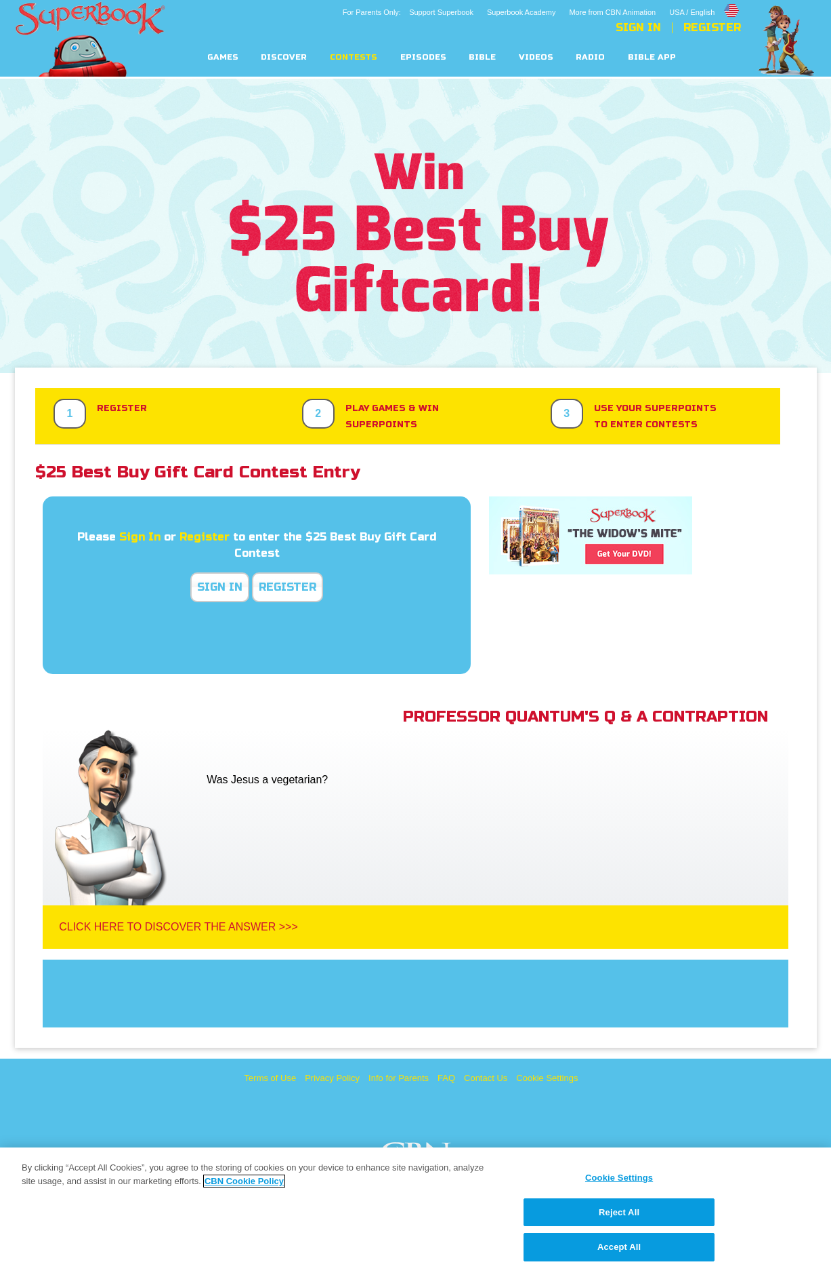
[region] (415, 1211)
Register (712, 27)
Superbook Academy (521, 12)
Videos (536, 57)
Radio (590, 57)
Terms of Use (270, 1078)
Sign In (638, 27)
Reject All (619, 1212)
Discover (284, 57)
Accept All (619, 1247)
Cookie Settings (547, 1078)
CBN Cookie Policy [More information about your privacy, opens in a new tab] (244, 1181)
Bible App (652, 57)
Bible (482, 57)
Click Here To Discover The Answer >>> (178, 927)
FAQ (446, 1078)
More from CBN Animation (612, 12)
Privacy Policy (332, 1078)
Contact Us (485, 1078)
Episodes (423, 57)
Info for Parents (398, 1078)
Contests (353, 57)
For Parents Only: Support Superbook (408, 12)
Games (222, 57)
